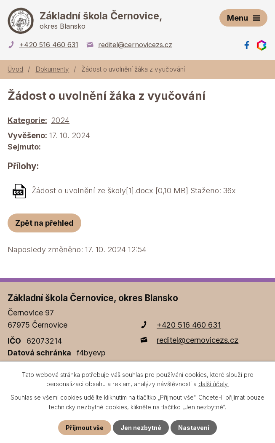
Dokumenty (52, 69)
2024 (60, 120)
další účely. (213, 383)
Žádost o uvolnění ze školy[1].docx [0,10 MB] (110, 190)
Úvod (15, 69)
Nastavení (193, 427)
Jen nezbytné (140, 427)
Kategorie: (27, 120)
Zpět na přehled (44, 223)
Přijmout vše (85, 427)
